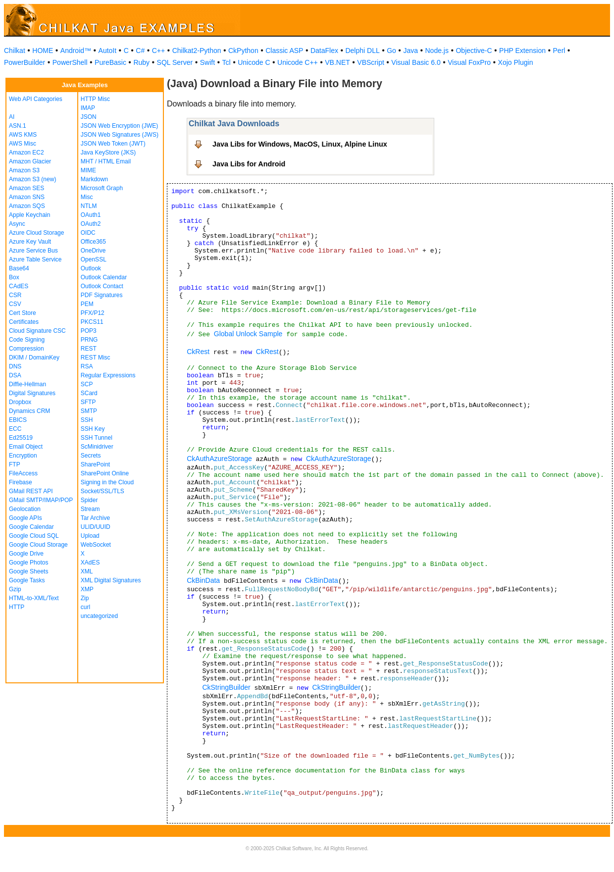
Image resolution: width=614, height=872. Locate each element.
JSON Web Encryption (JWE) (119, 125)
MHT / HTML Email (106, 161)
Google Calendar (31, 526)
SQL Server (175, 62)
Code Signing (27, 339)
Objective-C (474, 50)
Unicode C (254, 62)
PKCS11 (92, 321)
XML (87, 571)
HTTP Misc (95, 99)
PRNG (89, 339)
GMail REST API (30, 491)
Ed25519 (21, 437)
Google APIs (25, 517)
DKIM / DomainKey (34, 357)
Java (410, 50)
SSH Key (93, 428)
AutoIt (108, 50)
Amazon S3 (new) (32, 179)
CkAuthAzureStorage (219, 458)
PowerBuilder (24, 62)
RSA (87, 366)
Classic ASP (284, 50)
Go (391, 50)
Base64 (19, 268)
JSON (89, 116)
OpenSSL (93, 259)
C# (140, 50)
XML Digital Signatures (111, 580)
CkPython (243, 50)
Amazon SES (26, 188)
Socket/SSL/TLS (102, 491)
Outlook (91, 268)
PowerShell (70, 62)
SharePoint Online (105, 473)
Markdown (94, 179)
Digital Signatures (32, 393)
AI (11, 116)
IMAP (88, 107)
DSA (15, 375)
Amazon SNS (27, 197)
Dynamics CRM (29, 411)
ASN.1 (17, 125)
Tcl (226, 62)
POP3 (89, 330)
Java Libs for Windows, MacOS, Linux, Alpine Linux (299, 144)
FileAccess (23, 473)
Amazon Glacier (30, 161)
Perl (559, 50)
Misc (87, 197)
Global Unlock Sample (248, 334)
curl (85, 607)
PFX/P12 (92, 312)
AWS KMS (23, 134)
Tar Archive (95, 517)
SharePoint (95, 464)
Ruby (141, 62)
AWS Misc (22, 143)
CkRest (198, 352)
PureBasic (110, 62)
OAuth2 (91, 223)
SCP (87, 384)
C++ (158, 50)
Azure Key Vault (30, 241)
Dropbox (20, 402)
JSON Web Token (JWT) (113, 143)
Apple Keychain (29, 214)
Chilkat (14, 50)
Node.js (437, 50)
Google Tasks (27, 580)
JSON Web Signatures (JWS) (119, 134)
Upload (90, 535)
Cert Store (22, 312)
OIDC (88, 232)
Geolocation (25, 509)
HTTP (16, 607)
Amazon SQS (27, 206)
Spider (89, 500)
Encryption (23, 455)
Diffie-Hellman (27, 384)
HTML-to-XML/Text (34, 598)
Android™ (75, 50)
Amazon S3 (24, 170)
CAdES (18, 286)
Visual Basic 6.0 (415, 62)
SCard (89, 393)
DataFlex (324, 50)
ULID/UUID (95, 526)
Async (17, 223)
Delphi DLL (362, 50)
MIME (88, 170)
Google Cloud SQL (34, 535)
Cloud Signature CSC (37, 330)
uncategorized (99, 616)
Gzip (15, 589)
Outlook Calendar (104, 277)
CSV (15, 304)
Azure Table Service (35, 259)
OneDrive (93, 250)
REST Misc (95, 357)
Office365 (93, 241)
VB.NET (337, 62)
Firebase (20, 482)
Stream (90, 509)
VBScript (370, 62)
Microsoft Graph (102, 188)
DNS (15, 366)
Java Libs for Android (248, 164)
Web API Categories (35, 99)
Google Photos (28, 562)
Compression (26, 348)
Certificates (24, 321)
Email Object (26, 446)
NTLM (89, 206)
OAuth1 (91, 214)
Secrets (91, 455)
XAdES (90, 562)
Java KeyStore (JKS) (108, 152)
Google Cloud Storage (38, 544)
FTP (14, 464)
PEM (87, 304)
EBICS (18, 419)
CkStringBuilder (226, 687)
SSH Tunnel (96, 437)
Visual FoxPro (469, 62)
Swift (207, 62)
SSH (87, 419)
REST (89, 348)
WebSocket (96, 544)
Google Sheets (28, 571)
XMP (87, 589)
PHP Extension (522, 50)
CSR (15, 295)
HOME (42, 50)
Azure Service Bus (33, 250)
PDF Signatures (102, 295)
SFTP (88, 402)
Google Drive (26, 553)
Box (14, 277)
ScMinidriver (97, 446)
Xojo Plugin (515, 62)
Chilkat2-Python (196, 50)
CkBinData (203, 580)
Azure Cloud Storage (36, 232)
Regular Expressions (108, 375)
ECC (15, 428)
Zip (85, 598)
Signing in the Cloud (107, 482)
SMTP (89, 411)
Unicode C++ (297, 62)
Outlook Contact (102, 286)
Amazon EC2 (26, 152)
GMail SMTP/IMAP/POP (41, 500)
